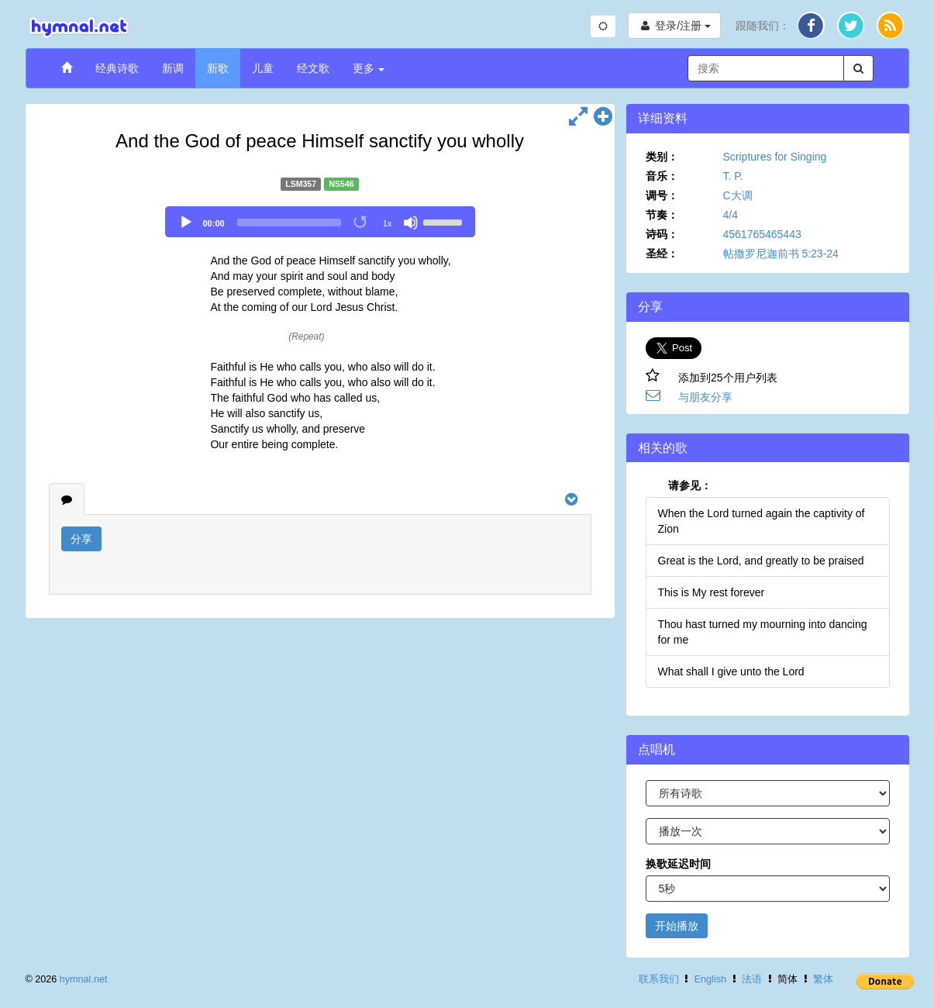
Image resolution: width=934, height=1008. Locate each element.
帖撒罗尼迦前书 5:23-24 (781, 253)
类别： (662, 156)
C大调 (738, 195)
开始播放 (676, 926)
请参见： (690, 485)
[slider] (289, 222)
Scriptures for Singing (775, 156)
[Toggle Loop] (361, 222)
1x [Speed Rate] (387, 223)
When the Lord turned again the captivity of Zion (761, 521)
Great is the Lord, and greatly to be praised (761, 560)
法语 (752, 979)
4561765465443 (762, 234)
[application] (320, 221)
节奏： (662, 215)
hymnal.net (84, 979)
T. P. (733, 176)
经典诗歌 (117, 68)
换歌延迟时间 (678, 864)
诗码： (662, 234)
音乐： (662, 176)
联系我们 (659, 979)
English (710, 979)
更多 (369, 68)
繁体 (823, 979)
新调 (173, 68)
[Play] (186, 222)
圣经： (662, 253)
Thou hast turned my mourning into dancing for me (762, 632)
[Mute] (411, 222)
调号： (662, 195)
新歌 (218, 68)
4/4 (730, 215)
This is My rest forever (711, 592)
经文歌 (313, 68)
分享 (81, 539)
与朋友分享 (705, 397)
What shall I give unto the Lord (731, 671)
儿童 (263, 68)
